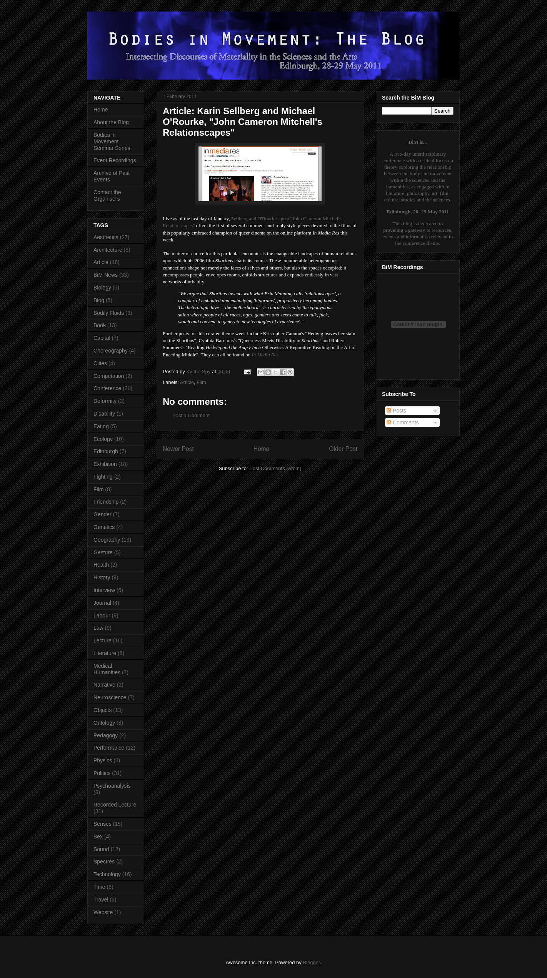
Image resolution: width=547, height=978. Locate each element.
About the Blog (111, 122)
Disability (104, 414)
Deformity (105, 401)
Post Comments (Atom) (275, 468)
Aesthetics (105, 237)
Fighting (103, 477)
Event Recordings (114, 160)
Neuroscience (110, 697)
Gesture (103, 552)
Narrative (104, 685)
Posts (396, 411)
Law (98, 628)
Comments (403, 422)
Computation (108, 376)
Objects (102, 710)
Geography (106, 540)
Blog (98, 300)
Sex (98, 836)
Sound (101, 849)
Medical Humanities (106, 669)
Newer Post (178, 449)
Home (261, 449)
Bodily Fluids (108, 313)
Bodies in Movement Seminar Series (111, 141)
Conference (107, 388)
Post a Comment (191, 415)
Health (101, 565)
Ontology (104, 723)
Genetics (104, 527)
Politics (101, 773)
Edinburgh (105, 451)
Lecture (102, 640)
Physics (102, 760)
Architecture (107, 250)
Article (187, 382)
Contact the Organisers (107, 195)
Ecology (103, 439)
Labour (101, 615)
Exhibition (105, 464)
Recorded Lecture (114, 805)
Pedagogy (105, 735)
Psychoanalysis (112, 786)
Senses (102, 824)
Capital (101, 338)
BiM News (105, 275)
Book (99, 325)
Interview (104, 590)
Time (99, 887)
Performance (108, 748)
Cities (100, 363)
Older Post (343, 449)
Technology (107, 874)
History (101, 577)
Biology (102, 287)
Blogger (311, 962)
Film (201, 382)
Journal (102, 603)
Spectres (104, 861)
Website (103, 912)
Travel (100, 899)
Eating (101, 426)
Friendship (105, 502)
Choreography (110, 351)
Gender (102, 514)
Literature (104, 653)
